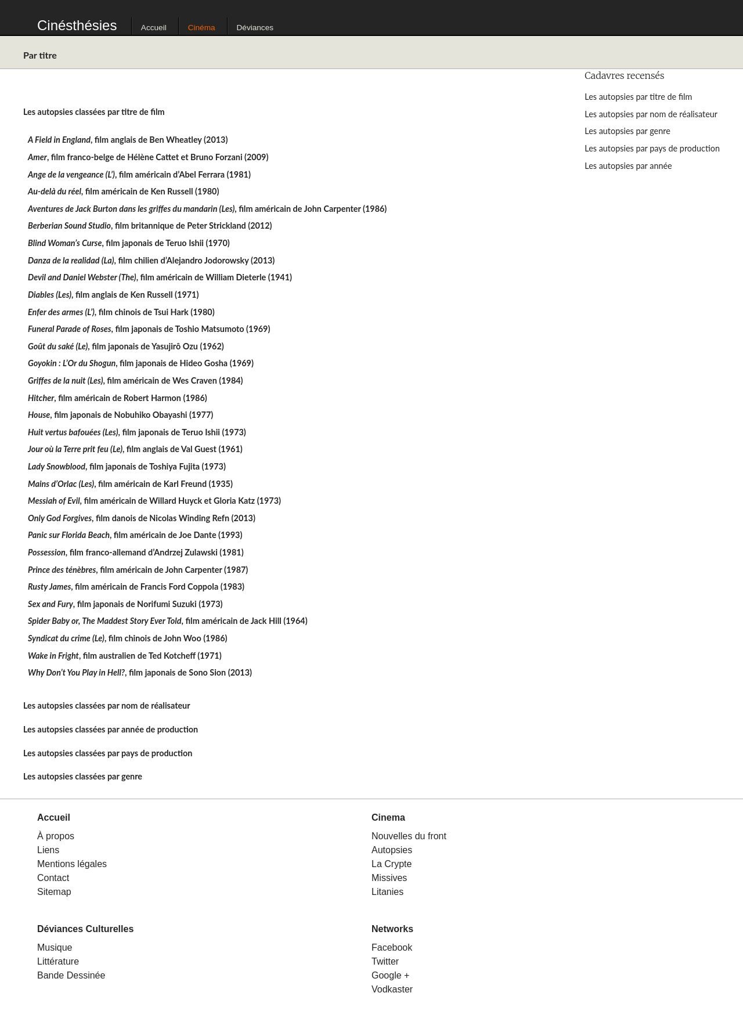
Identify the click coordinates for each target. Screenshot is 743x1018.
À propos (55, 836)
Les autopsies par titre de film (638, 97)
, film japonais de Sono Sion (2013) (140, 672)
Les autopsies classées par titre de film (94, 112)
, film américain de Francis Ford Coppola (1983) (136, 586)
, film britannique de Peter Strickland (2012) (150, 225)
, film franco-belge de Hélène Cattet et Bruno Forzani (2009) (148, 157)
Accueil (154, 27)
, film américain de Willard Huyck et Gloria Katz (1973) (154, 501)
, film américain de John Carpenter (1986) (207, 209)
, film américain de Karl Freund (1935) (130, 484)
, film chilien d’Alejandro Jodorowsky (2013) (151, 260)
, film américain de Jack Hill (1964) (168, 621)
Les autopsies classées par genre (82, 776)
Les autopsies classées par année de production (110, 729)
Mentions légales (72, 864)
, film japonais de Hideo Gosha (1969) (141, 363)
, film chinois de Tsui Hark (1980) (121, 312)
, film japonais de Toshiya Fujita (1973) (127, 466)
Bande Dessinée (71, 975)
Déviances (255, 27)
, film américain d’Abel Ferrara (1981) (139, 174)
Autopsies (392, 850)
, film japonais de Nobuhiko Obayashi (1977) (120, 415)
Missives (389, 878)
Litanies (387, 892)
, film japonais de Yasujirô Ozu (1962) (126, 346)
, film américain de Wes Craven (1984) (135, 380)
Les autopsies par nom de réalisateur (651, 114)
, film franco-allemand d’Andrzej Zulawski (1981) (136, 552)
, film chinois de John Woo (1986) (127, 638)
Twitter (385, 961)
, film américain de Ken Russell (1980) (123, 191)
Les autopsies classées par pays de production (107, 753)
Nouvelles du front (409, 836)
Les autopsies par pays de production (652, 148)
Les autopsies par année (628, 166)
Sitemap (54, 892)
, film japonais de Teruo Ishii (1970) (129, 243)
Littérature (58, 961)
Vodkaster (392, 989)
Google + (390, 975)
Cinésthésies (77, 25)
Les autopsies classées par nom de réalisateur (106, 705)
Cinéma (201, 27)
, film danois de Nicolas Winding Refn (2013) (141, 518)
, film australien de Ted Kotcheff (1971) (125, 655)
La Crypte (392, 864)
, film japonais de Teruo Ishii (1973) (137, 432)
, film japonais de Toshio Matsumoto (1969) (149, 329)
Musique (54, 947)
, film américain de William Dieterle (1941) (160, 277)
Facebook (392, 947)
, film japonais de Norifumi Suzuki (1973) (125, 604)
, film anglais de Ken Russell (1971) (113, 294)
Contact (53, 878)
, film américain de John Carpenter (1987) (138, 570)
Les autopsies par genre (627, 131)
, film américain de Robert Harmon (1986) (117, 398)
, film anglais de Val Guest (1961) (135, 449)
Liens (48, 850)
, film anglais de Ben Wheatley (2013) (128, 140)
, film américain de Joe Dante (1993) (135, 535)
